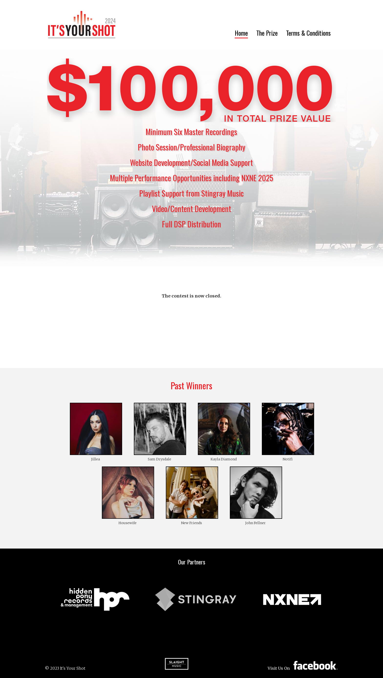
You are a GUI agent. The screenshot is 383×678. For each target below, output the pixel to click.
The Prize (267, 33)
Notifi (288, 459)
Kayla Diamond (224, 459)
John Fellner (255, 523)
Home (241, 33)
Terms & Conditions (308, 33)
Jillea (95, 459)
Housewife (127, 523)
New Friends (191, 523)
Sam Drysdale (159, 459)
